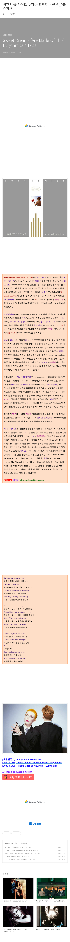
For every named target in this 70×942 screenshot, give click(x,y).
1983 (12, 843)
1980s (7, 843)
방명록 (13, 13)
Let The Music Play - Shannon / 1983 (18, 859)
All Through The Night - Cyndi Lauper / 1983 (21, 853)
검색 (60, 5)
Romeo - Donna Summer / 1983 (16, 847)
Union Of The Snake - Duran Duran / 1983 (20, 850)
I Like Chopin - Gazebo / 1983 (16, 856)
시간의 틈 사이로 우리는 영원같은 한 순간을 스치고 (34, 5)
